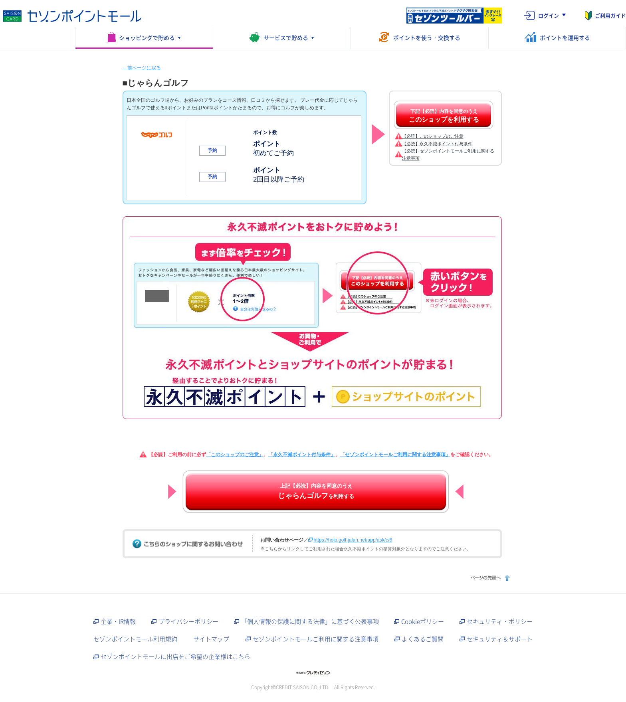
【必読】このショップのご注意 (433, 136)
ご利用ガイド (610, 15)
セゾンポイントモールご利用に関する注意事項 (315, 639)
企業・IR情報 (118, 621)
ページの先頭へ (489, 577)
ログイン (548, 15)
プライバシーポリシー (188, 621)
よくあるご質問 (423, 639)
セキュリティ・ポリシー (500, 621)
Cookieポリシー (422, 621)
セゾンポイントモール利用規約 (135, 639)
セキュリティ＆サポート (500, 639)
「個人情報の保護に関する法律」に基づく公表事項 (310, 621)
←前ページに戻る (142, 68)
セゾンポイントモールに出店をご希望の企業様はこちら (175, 656)
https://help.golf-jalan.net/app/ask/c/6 (353, 540)
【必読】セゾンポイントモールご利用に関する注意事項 (448, 154)
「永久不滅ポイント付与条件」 (301, 454)
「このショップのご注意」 (234, 454)
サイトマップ (211, 639)
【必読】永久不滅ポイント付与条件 (437, 143)
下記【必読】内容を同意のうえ (444, 116)
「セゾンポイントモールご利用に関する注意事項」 (395, 454)
